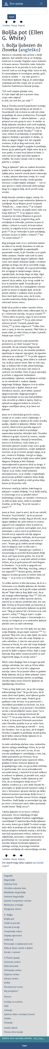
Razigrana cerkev (12, 909)
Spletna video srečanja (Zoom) (19, 1014)
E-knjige (8, 914)
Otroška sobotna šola (15, 888)
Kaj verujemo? (11, 991)
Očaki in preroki (12, 923)
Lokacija (8, 1010)
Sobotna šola (10, 884)
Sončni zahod (10, 1028)
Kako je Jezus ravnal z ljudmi (18, 948)
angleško (29, 50)
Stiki (6, 1006)
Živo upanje (13, 4)
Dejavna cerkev (11, 974)
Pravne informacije (13, 1032)
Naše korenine (11, 966)
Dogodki (8, 875)
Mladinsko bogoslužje (15, 892)
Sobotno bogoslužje (14, 896)
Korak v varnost (12, 952)
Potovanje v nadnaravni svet (18, 944)
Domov (7, 996)
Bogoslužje (9, 880)
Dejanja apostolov (13, 935)
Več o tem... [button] (38, 1038)
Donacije (8, 1022)
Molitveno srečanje (13, 905)
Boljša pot (9, 919)
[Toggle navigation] (41, 3)
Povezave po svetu (13, 987)
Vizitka (7, 1018)
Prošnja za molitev (13, 1002)
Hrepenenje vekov (13, 931)
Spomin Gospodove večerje (17, 900)
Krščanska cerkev (13, 970)
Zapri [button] (24, 1046)
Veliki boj (8, 939)
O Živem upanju (12, 957)
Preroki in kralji (11, 927)
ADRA (7, 982)
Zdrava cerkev (11, 978)
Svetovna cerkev (12, 962)
